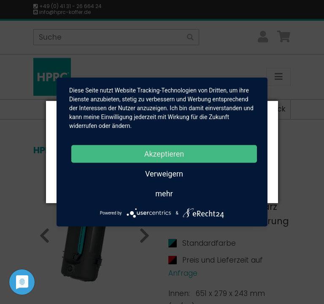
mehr (164, 193)
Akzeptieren (164, 153)
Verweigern (164, 173)
